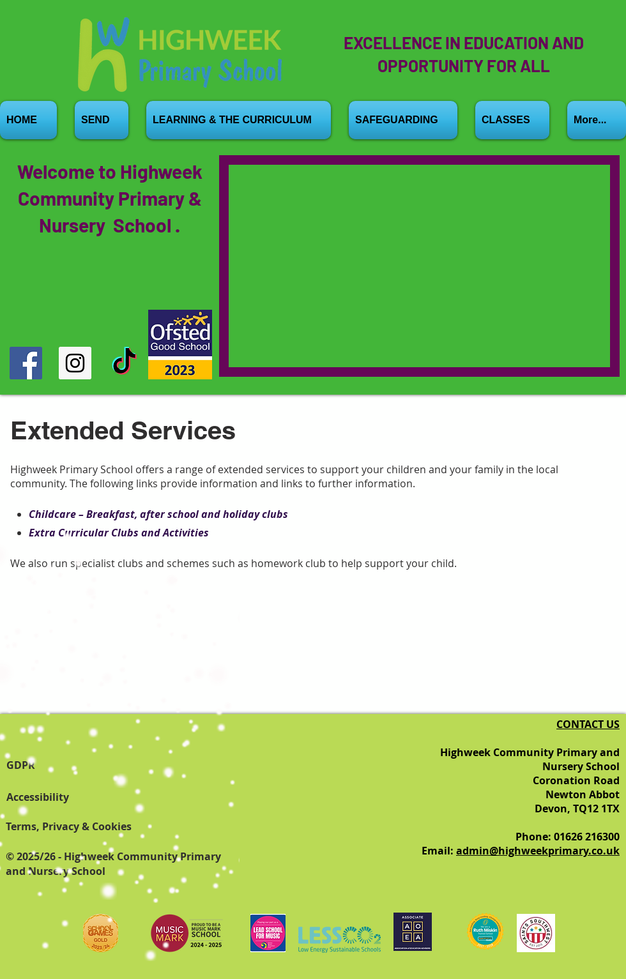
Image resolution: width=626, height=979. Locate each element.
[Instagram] (75, 363)
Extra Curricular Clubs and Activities (119, 533)
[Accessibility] (44, 797)
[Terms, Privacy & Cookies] (85, 826)
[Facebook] (26, 363)
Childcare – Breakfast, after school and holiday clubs (158, 514)
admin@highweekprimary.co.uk (538, 851)
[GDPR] (44, 765)
